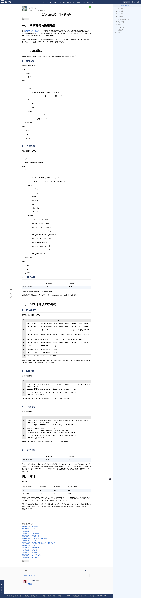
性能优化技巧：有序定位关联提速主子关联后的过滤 (38, 543)
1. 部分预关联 (120, 22)
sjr (29, 7)
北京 (31, 7)
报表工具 (27, 596)
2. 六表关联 (119, 14)
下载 (84, 2)
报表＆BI (56, 2)
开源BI (50, 596)
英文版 (30, 584)
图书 (74, 2)
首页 (43, 2)
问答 (47, 2)
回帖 (30, 10)
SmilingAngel (31, 580)
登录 (133, 2)
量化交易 (69, 2)
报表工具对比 (34, 596)
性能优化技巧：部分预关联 (30, 533)
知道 (51, 2)
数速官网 (15, 596)
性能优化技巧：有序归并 (30, 540)
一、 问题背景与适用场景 (122, 5)
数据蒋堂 (79, 2)
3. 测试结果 (119, 16)
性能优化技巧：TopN (28, 529)
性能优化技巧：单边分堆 (30, 550)
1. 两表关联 (119, 11)
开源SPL (45, 596)
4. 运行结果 (119, 30)
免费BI (55, 596)
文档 (92, 2)
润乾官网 (9, 596)
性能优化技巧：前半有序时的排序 (32, 557)
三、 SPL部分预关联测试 (122, 19)
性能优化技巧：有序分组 (30, 552)
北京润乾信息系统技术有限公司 (80, 596)
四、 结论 (118, 32)
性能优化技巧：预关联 (32, 31)
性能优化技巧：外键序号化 (30, 536)
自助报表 (60, 596)
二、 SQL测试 (119, 8)
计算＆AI (62, 2)
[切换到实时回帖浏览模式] (85, 570)
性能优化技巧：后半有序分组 (31, 555)
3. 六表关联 (120, 27)
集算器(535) (25, 19)
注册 (138, 2)
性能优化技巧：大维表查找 (30, 548)
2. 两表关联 (119, 24)
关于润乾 (21, 596)
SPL (40, 596)
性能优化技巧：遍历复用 (30, 526)
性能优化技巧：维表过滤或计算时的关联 (35, 538)
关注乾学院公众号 (1, 587)
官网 (88, 2)
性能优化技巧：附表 (28, 545)
